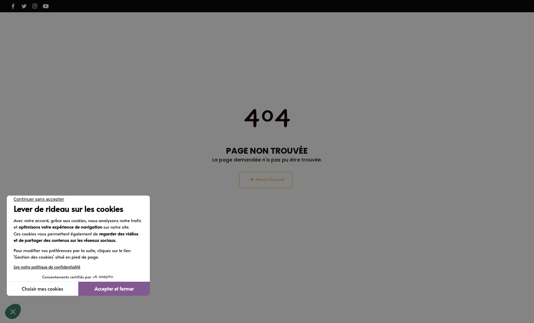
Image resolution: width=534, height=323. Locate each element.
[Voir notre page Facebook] (13, 6)
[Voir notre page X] (24, 6)
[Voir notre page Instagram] (35, 6)
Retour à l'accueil (270, 179)
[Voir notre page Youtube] (45, 6)
